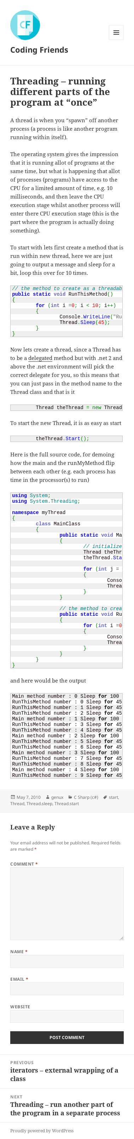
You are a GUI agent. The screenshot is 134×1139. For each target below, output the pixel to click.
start (113, 797)
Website (20, 1007)
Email (19, 979)
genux (57, 797)
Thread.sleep (39, 804)
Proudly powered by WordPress (42, 1131)
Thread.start (66, 804)
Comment (24, 864)
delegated (40, 357)
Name (19, 952)
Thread (17, 804)
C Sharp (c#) (86, 797)
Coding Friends (39, 49)
